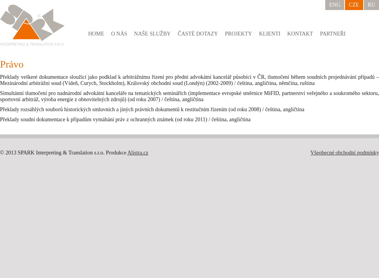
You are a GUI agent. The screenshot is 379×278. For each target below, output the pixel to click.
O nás (119, 34)
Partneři (332, 34)
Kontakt (300, 34)
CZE (354, 5)
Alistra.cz (137, 153)
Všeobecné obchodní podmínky (345, 153)
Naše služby (152, 34)
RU (371, 5)
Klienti (269, 34)
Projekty (238, 34)
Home (96, 34)
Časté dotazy (198, 34)
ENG (334, 5)
